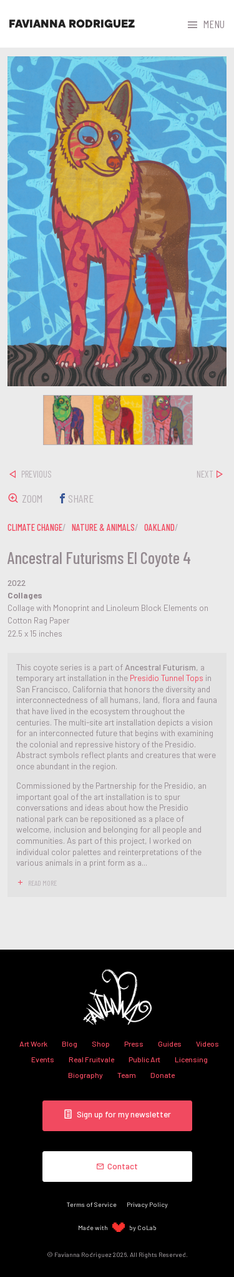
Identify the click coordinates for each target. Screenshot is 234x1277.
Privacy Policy (147, 1204)
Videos (207, 1043)
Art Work (33, 1043)
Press (134, 1043)
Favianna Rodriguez (72, 24)
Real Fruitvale (91, 1059)
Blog (69, 1043)
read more (42, 882)
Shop (101, 1043)
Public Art (144, 1059)
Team (126, 1074)
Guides (170, 1043)
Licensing (191, 1059)
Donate (162, 1074)
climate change (34, 527)
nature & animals (103, 527)
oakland (159, 527)
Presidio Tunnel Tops (166, 677)
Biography (85, 1074)
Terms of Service (92, 1204)
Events (42, 1059)
